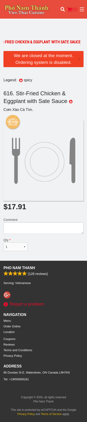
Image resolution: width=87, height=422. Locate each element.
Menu (7, 321)
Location (9, 332)
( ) (72, 9)
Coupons (9, 339)
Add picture (13, 122)
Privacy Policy (12, 355)
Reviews (9, 344)
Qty (15, 244)
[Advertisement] (43, 29)
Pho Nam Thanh (19, 268)
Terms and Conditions (17, 350)
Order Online (11, 326)
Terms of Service (51, 414)
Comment (43, 226)
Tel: (16, 379)
